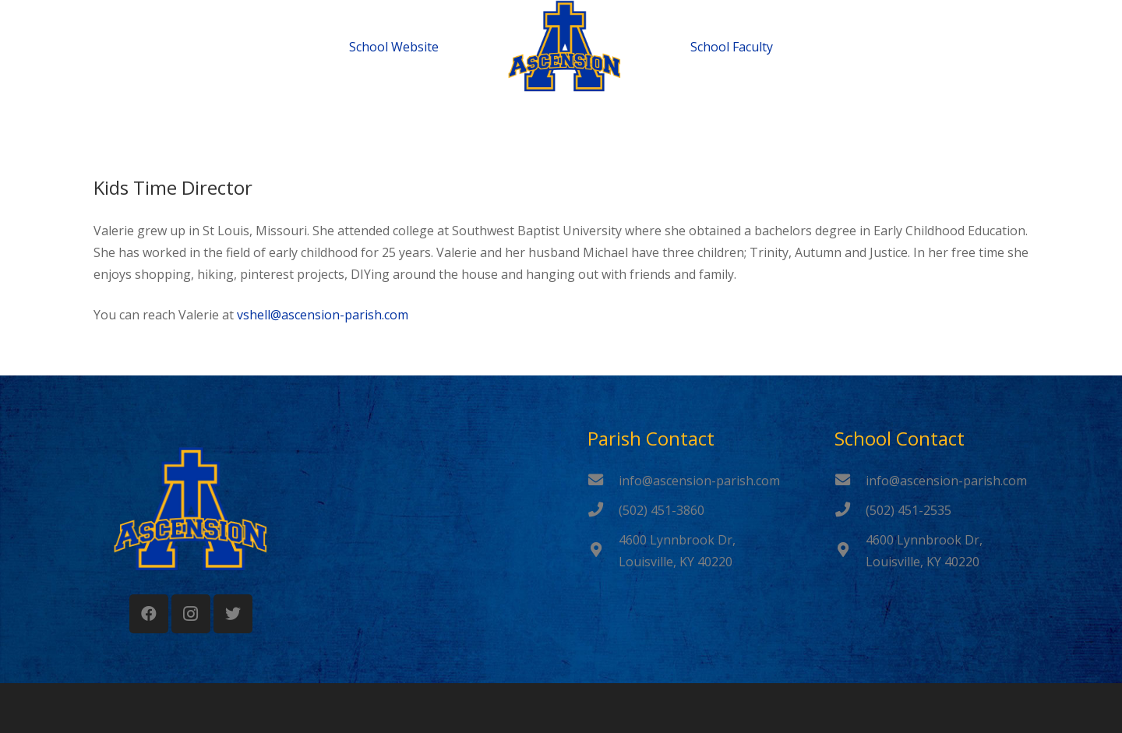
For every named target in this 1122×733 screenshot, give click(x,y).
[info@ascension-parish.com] (603, 481)
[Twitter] (232, 613)
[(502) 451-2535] (850, 510)
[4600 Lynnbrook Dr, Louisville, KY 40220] (603, 551)
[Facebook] (148, 613)
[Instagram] (190, 613)
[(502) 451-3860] (603, 510)
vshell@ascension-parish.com (322, 314)
